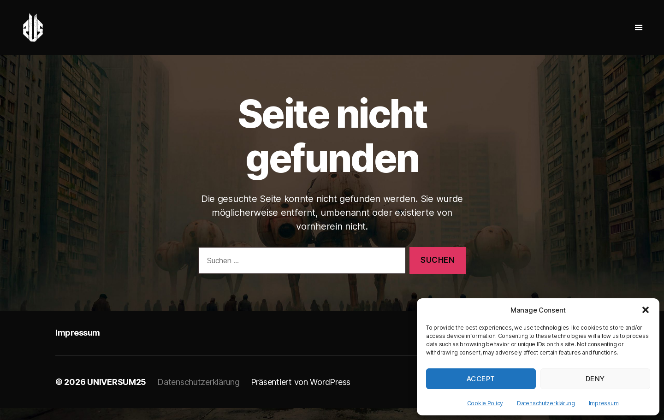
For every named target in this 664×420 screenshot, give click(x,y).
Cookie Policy (485, 403)
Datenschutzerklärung (546, 403)
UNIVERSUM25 (116, 394)
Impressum (604, 403)
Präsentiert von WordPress (300, 394)
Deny (595, 378)
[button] (645, 309)
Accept (481, 378)
